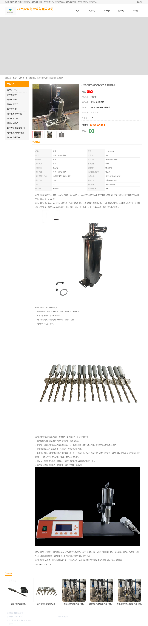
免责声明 (27, 624)
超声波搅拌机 (31, 78)
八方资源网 (19, 624)
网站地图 (42, 624)
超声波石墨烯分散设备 (16, 128)
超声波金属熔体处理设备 (17, 133)
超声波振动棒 (12, 118)
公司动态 (121, 11)
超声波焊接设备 (13, 137)
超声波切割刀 (12, 104)
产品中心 (92, 11)
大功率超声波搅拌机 (18, 604)
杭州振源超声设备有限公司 (48, 617)
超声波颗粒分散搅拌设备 (46, 604)
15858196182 (97, 124)
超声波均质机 (12, 109)
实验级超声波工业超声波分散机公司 (102, 604)
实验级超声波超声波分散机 (74, 604)
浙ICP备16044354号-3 (30, 617)
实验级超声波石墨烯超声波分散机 (129, 604)
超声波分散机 (12, 90)
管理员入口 (35, 624)
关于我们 (136, 11)
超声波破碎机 (12, 123)
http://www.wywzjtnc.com (43, 564)
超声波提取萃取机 (14, 114)
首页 (77, 11)
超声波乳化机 (12, 100)
